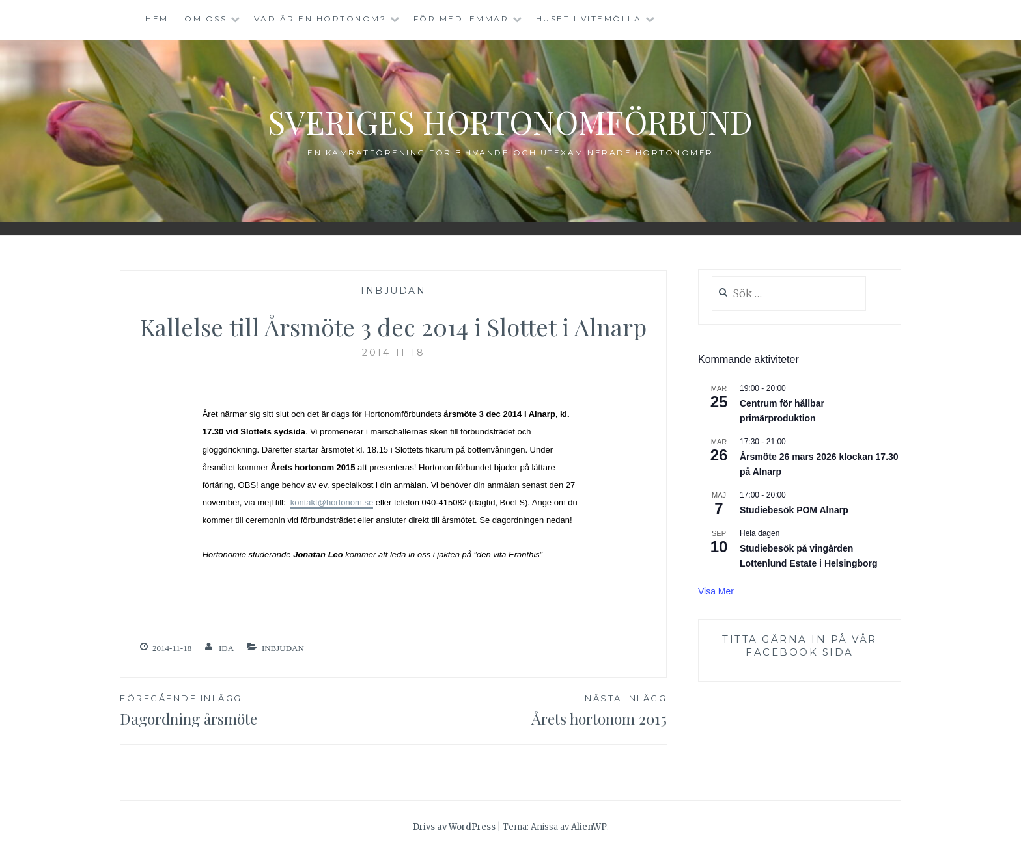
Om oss (205, 18)
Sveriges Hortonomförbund (510, 121)
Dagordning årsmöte (256, 709)
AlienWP (589, 827)
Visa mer (716, 591)
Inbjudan (393, 291)
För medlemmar (461, 18)
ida (226, 648)
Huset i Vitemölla (589, 18)
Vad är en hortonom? (320, 18)
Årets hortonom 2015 (530, 709)
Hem (157, 18)
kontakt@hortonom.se (331, 502)
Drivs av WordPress (454, 827)
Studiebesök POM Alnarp (794, 510)
